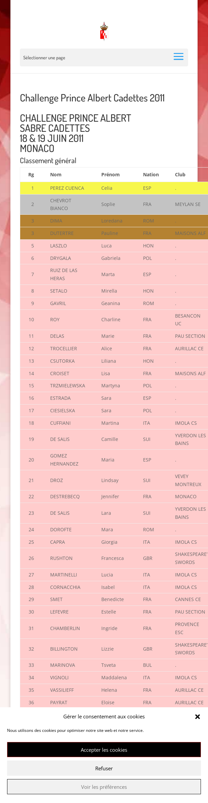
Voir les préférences (104, 786)
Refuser (104, 768)
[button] (197, 716)
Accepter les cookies (104, 749)
